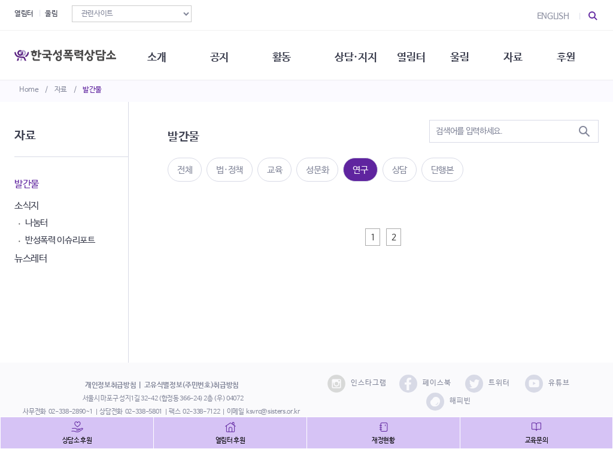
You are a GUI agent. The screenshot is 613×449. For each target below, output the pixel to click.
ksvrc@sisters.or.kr (272, 411)
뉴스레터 (30, 258)
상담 (399, 170)
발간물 (92, 90)
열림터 (24, 14)
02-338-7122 (201, 411)
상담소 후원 (77, 440)
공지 (223, 54)
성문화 (317, 170)
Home (29, 90)
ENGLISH (553, 16)
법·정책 (229, 170)
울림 (51, 14)
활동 (287, 54)
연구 (360, 170)
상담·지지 (362, 54)
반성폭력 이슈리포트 (60, 240)
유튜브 (547, 384)
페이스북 (425, 384)
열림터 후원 (230, 440)
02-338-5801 (143, 411)
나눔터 (36, 223)
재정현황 (383, 440)
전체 (184, 170)
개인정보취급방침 (110, 385)
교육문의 (536, 440)
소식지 (26, 206)
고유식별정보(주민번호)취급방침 (191, 385)
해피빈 (448, 402)
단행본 (442, 170)
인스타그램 (357, 384)
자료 (60, 90)
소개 (160, 54)
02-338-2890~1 (70, 411)
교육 (274, 170)
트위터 (487, 384)
